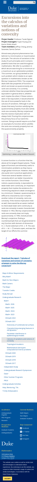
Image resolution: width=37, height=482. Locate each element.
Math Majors (24, 413)
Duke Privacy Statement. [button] (10, 474)
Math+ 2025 (9, 308)
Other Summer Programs (13, 377)
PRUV (6, 380)
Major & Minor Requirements (13, 273)
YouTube (25, 435)
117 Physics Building (8, 456)
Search (34, 2)
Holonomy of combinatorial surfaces (20, 325)
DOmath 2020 (10, 353)
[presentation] (11, 154)
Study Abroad (7, 294)
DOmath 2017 (10, 363)
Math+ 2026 (9, 304)
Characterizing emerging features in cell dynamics (20, 329)
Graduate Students (26, 418)
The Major (6, 287)
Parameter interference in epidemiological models (16, 334)
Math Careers (7, 283)
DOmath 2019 (10, 356)
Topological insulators (15, 344)
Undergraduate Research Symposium (18, 370)
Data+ (6, 374)
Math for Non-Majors (10, 280)
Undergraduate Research (11, 297)
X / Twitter (25, 432)
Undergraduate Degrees (6, 414)
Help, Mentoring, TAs (10, 387)
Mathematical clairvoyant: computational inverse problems (19, 349)
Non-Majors (24, 416)
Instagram (25, 439)
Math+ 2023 (9, 314)
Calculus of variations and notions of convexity (20, 340)
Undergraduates (6, 433)
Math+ (6, 301)
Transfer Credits (8, 290)
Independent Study (11, 367)
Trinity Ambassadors (10, 391)
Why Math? (6, 277)
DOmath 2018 (10, 360)
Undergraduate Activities (11, 384)
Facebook (25, 428)
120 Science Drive (7, 454)
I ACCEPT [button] (7, 478)
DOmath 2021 (10, 321)
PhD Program (5, 417)
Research (4, 420)
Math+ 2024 (9, 311)
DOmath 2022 (10, 318)
